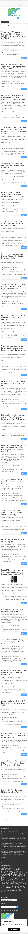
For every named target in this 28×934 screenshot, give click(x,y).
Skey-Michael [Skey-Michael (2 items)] (15, 889)
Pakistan (3, 750)
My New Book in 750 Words (20, 85)
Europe (12, 83)
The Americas (16, 86)
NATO (21, 54)
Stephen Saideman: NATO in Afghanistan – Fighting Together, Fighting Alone (13, 67)
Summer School (21, 5)
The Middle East (16, 245)
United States (14, 56)
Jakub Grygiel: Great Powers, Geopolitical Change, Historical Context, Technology (12, 512)
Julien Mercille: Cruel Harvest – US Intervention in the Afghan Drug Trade (13, 703)
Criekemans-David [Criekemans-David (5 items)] (19, 872)
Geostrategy (19, 52)
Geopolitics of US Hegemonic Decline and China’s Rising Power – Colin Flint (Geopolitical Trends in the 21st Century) (13, 35)
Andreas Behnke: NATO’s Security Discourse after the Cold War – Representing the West (13, 287)
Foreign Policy (14, 52)
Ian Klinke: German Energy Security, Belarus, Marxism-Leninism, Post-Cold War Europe (12, 194)
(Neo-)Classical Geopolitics (8, 148)
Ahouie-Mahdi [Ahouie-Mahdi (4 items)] (6, 865)
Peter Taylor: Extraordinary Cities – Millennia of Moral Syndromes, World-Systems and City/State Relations (14, 449)
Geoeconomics (5, 272)
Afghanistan (5, 719)
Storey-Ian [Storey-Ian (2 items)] (6, 890)
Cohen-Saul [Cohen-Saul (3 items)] (19, 871)
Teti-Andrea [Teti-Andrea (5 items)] (14, 890)
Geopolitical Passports (11, 240)
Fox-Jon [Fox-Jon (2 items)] (11, 881)
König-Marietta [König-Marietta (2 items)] (21, 882)
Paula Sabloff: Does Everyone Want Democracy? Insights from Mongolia (14, 317)
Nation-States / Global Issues (17, 153)
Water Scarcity (21, 811)
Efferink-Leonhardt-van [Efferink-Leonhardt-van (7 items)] (12, 878)
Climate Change (5, 808)
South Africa (13, 154)
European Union (13, 238)
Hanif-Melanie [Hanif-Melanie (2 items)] (19, 881)
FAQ (14, 5)
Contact (17, 5)
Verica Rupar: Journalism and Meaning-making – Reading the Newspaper (12, 165)
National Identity (22, 183)
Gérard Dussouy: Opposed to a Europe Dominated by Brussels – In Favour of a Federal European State (13, 348)
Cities (3, 335)
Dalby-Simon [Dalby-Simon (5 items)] (15, 874)
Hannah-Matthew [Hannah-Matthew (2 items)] (6, 882)
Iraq (11, 242)
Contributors (7, 5)
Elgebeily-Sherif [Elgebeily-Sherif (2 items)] (14, 879)
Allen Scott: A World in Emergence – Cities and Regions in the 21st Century (13, 642)
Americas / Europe (7, 83)
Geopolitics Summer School (6, 831)
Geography (4, 469)
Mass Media (16, 182)
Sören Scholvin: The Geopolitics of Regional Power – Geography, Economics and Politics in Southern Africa (13, 130)
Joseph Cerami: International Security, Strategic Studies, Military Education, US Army (13, 223)
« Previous (5, 820)
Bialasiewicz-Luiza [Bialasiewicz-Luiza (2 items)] (17, 867)
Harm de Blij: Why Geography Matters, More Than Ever (12, 791)
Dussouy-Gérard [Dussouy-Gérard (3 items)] (6, 876)
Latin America (21, 151)
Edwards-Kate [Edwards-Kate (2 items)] (17, 876)
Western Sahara (13, 276)
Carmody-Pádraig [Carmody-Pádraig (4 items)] (16, 870)
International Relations (6, 54)
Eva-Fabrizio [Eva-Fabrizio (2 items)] (22, 879)
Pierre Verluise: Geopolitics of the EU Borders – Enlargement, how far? (13, 383)
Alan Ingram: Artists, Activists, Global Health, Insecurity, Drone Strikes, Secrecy (12, 482)
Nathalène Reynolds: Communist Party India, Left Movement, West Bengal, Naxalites (13, 735)
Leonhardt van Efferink (7, 50)
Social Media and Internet (19, 243)
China (25, 114)
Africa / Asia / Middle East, (8, 114)
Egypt (3, 778)
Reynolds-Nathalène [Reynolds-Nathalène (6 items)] (16, 887)
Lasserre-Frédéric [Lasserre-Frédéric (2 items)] (15, 883)
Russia (21, 117)
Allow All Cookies (14, 929)
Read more (24, 58)
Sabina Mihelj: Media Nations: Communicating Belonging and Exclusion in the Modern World (12, 572)
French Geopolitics (21, 367)
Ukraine (7, 118)
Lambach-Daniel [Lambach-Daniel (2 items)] (5, 883)
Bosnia (12, 303)
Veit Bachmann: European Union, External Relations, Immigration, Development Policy (13, 256)
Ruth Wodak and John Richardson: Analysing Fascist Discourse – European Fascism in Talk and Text (13, 417)
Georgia (24, 403)
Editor (11, 5)
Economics (4, 115)
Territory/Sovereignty (9, 86)
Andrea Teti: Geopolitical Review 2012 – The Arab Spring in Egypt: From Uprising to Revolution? (13, 763)
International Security (15, 54)
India (8, 151)
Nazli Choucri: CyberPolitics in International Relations (12, 611)
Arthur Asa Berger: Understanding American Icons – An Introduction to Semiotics (13, 672)
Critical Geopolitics (7, 52)
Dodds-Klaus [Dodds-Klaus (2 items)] (21, 875)
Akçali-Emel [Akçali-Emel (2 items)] (16, 865)
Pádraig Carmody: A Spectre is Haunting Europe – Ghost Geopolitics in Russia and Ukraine (13, 97)
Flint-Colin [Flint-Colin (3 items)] (5, 881)
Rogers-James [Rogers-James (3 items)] (6, 889)
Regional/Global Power (6, 56)
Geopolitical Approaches (13, 211)
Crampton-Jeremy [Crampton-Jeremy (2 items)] (6, 872)
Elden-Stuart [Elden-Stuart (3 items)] (5, 879)
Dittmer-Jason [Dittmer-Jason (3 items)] (12, 875)
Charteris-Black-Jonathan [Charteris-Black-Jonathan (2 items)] (7, 871)
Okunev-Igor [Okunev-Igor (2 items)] (6, 886)
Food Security (19, 467)
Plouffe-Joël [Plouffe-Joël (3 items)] (14, 886)
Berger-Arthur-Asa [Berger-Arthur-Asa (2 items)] (8, 867)
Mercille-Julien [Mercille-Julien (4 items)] (13, 885)
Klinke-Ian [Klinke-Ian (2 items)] (14, 882)
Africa (15, 148)
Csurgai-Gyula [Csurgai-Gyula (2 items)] (5, 874)
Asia (22, 114)
